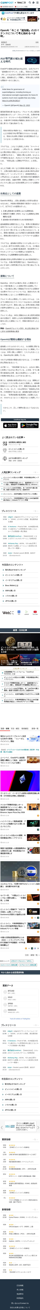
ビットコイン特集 (21, 6)
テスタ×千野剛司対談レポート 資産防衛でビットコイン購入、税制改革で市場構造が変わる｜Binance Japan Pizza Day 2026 (13, 808)
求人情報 (20, 1290)
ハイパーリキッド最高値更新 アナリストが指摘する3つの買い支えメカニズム (13, 823)
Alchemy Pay (13, 543)
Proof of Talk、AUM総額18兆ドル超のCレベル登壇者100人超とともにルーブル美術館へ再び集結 (23, 529)
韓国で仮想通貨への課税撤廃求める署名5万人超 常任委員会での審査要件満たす (13, 850)
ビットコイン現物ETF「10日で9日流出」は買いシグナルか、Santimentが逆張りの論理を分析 (13, 911)
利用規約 (20, 1298)
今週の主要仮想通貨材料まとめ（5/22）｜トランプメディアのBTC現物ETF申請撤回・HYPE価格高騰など (12, 941)
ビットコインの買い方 (16, 449)
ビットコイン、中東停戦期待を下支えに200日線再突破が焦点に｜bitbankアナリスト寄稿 (13, 926)
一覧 (34, 472)
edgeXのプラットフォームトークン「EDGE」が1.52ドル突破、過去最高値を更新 (23, 519)
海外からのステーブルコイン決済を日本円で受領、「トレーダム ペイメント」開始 (13, 738)
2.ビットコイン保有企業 (9, 965)
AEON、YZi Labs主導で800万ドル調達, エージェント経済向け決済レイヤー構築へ (22, 545)
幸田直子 (4, 42)
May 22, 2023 (25, 105)
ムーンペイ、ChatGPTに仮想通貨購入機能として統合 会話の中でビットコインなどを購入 (13, 760)
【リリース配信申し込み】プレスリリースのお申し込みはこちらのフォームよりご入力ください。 (25, 1126)
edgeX (10, 517)
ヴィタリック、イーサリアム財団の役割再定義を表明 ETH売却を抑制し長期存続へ (19, 794)
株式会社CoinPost (14, 536)
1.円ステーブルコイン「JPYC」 (21, 961)
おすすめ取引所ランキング (18, 458)
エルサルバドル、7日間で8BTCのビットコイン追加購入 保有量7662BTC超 (20, 885)
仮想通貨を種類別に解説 (17, 442)
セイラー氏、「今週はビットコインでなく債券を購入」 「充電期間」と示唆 (13, 897)
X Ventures (12, 526)
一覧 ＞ (35, 668)
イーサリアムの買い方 (13, 580)
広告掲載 (20, 1285)
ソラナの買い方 (11, 596)
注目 (37, 42)
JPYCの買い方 (11, 601)
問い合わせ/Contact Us (20, 1303)
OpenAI (8, 44)
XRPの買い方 (10, 591)
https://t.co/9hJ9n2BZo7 (11, 101)
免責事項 (20, 1294)
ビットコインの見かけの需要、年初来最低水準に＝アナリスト (13, 837)
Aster (10, 553)
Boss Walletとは (11, 585)
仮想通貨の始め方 (7, 6)
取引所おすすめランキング (15, 570)
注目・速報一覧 (31, 955)
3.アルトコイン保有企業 (28, 965)
